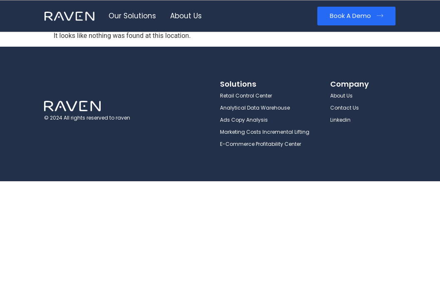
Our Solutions (132, 16)
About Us (186, 16)
